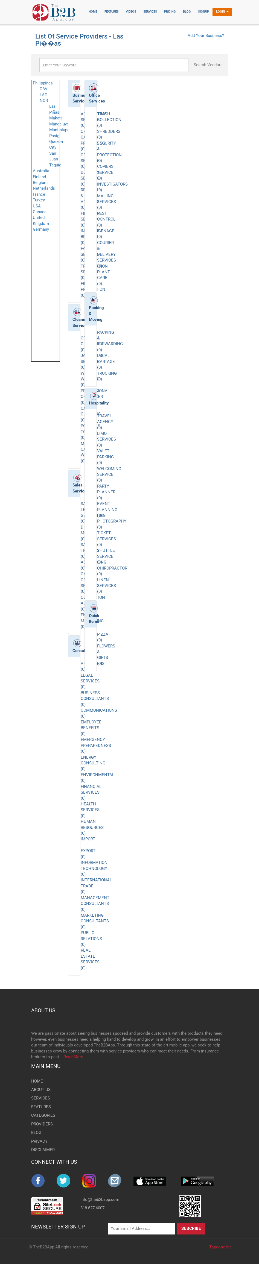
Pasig (54, 135)
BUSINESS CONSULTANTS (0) (95, 698)
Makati (55, 118)
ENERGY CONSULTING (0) (93, 763)
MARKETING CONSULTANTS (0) (95, 921)
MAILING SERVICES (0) (106, 201)
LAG (43, 94)
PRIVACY (39, 1141)
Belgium (40, 182)
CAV (44, 88)
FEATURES (41, 1106)
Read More (73, 1056)
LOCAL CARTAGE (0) (106, 361)
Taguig (55, 165)
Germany (41, 229)
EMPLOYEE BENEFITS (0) (91, 728)
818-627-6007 (92, 1208)
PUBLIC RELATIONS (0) (91, 938)
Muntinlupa (59, 129)
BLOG (36, 1132)
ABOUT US (43, 1010)
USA (37, 206)
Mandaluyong (61, 124)
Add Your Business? (206, 35)
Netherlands (44, 188)
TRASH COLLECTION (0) (109, 120)
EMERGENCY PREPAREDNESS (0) (96, 745)
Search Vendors (208, 64)
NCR (44, 100)
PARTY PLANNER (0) (106, 492)
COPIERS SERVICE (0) (105, 172)
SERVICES (40, 1098)
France (39, 194)
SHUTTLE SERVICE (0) (106, 556)
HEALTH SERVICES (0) (90, 810)
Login (222, 11)
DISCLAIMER (43, 1149)
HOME (37, 1081)
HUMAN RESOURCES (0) (92, 827)
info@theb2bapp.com (99, 1199)
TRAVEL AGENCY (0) (105, 421)
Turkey (39, 200)
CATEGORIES (43, 1115)
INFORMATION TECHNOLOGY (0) (94, 868)
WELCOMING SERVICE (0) (109, 474)
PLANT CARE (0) (103, 277)
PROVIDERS (42, 1124)
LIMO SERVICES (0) (106, 439)
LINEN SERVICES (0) (106, 585)
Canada (39, 211)
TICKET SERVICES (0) (106, 538)
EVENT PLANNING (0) (107, 509)
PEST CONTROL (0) (106, 219)
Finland (39, 176)
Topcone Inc (220, 1247)
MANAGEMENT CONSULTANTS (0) (95, 903)
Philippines (43, 83)
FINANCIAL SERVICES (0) (91, 792)
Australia (41, 170)
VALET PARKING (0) (105, 456)
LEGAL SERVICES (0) (90, 681)
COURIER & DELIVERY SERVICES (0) (106, 254)
